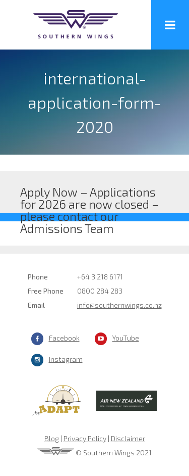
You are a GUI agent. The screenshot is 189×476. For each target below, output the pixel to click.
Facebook (64, 338)
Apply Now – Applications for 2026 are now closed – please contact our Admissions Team (89, 198)
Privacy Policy (85, 438)
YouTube (125, 338)
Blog (51, 438)
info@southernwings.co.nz (119, 305)
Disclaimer (128, 438)
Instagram (66, 359)
